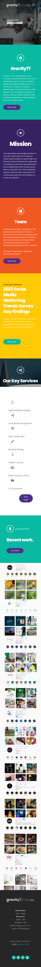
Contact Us (26, 941)
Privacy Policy (15, 941)
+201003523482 (23, 929)
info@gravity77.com (23, 926)
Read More (12, 342)
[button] (11, 107)
